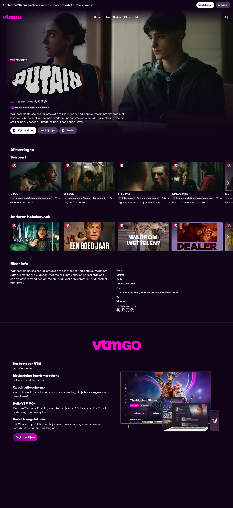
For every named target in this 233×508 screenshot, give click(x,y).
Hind (136, 292)
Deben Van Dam (125, 283)
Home (97, 17)
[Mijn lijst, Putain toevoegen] (48, 130)
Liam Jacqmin (124, 292)
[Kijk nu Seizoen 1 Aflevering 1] (23, 130)
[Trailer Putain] (68, 130)
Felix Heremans (150, 292)
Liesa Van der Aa (169, 292)
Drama (120, 274)
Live (107, 17)
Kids (136, 17)
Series (117, 17)
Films (127, 17)
